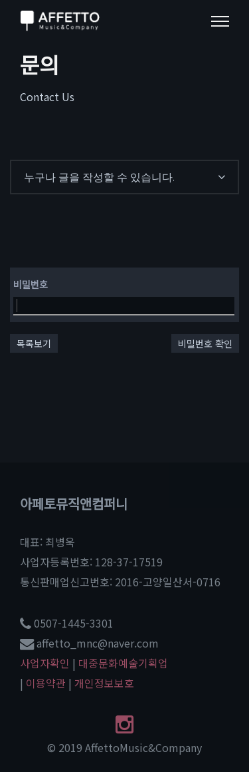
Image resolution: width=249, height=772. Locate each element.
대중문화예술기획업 (123, 663)
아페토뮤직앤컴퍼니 (73, 503)
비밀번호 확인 (205, 343)
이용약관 (46, 683)
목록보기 (34, 343)
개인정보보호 (104, 683)
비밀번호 (30, 284)
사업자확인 (45, 663)
